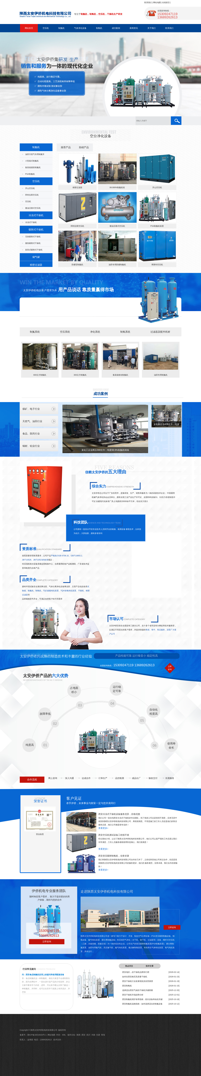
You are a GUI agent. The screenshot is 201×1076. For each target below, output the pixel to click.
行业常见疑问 (29, 969)
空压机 (46, 28)
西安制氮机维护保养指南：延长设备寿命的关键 (142, 999)
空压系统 (65, 331)
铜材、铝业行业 (31, 446)
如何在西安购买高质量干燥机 (134, 977)
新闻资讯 (134, 28)
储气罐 (36, 257)
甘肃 (98, 1035)
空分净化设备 (100, 136)
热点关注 (129, 966)
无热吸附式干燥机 (33, 236)
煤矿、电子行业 (31, 409)
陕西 (78, 1035)
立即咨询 (46, 941)
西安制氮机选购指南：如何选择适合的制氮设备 (142, 1004)
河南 (93, 1035)
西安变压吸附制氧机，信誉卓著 (113, 856)
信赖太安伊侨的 (105, 472)
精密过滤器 (36, 264)
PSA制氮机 (30, 174)
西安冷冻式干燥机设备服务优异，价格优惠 (119, 814)
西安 (83, 1035)
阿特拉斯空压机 (32, 195)
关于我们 (151, 28)
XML (64, 1035)
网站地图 (157, 2)
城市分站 (71, 1035)
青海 (103, 1035)
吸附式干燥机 (36, 229)
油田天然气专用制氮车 (34, 154)
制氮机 (61, 28)
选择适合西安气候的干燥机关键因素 (137, 990)
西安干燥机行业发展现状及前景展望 (137, 981)
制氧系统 (125, 331)
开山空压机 (30, 188)
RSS (58, 1035)
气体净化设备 (80, 28)
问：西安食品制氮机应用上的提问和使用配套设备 (43, 974)
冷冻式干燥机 (36, 215)
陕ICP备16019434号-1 (37, 1035)
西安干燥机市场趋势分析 (132, 995)
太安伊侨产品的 (45, 675)
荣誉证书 (40, 801)
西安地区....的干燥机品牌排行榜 (135, 972)
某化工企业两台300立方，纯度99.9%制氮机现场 (105, 450)
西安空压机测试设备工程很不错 (113, 835)
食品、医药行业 (31, 433)
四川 (88, 1035)
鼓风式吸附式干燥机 (33, 250)
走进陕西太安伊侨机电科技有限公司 (107, 891)
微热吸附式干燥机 (33, 243)
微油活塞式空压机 (33, 208)
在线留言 (166, 2)
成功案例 (116, 28)
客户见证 (74, 798)
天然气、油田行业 (32, 421)
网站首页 (29, 28)
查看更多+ (103, 828)
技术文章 (149, 966)
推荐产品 (66, 147)
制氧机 (99, 28)
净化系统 (95, 331)
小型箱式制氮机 (32, 161)
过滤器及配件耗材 (160, 331)
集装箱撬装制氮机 (33, 167)
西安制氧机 (127, 986)
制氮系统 (35, 331)
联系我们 (148, 2)
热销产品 (84, 147)
